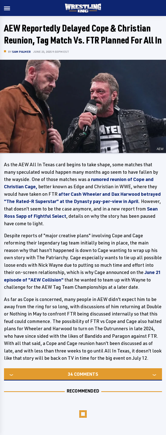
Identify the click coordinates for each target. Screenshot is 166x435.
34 (70, 374)
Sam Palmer (21, 52)
